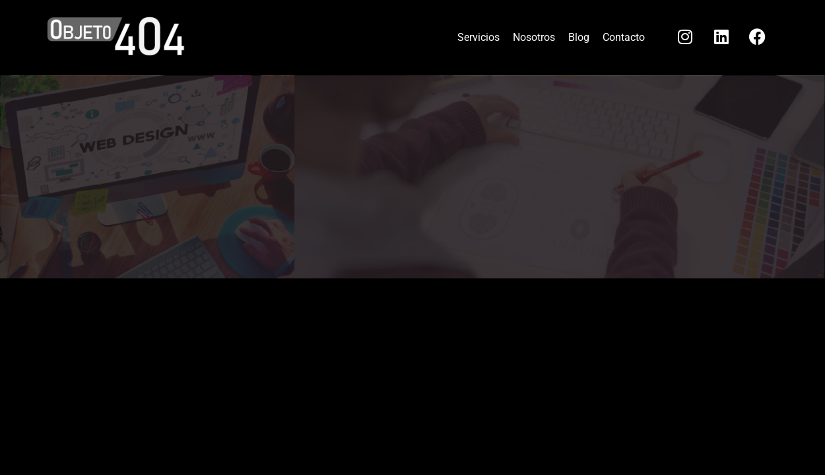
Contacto (624, 37)
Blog (578, 37)
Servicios (478, 37)
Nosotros (534, 37)
